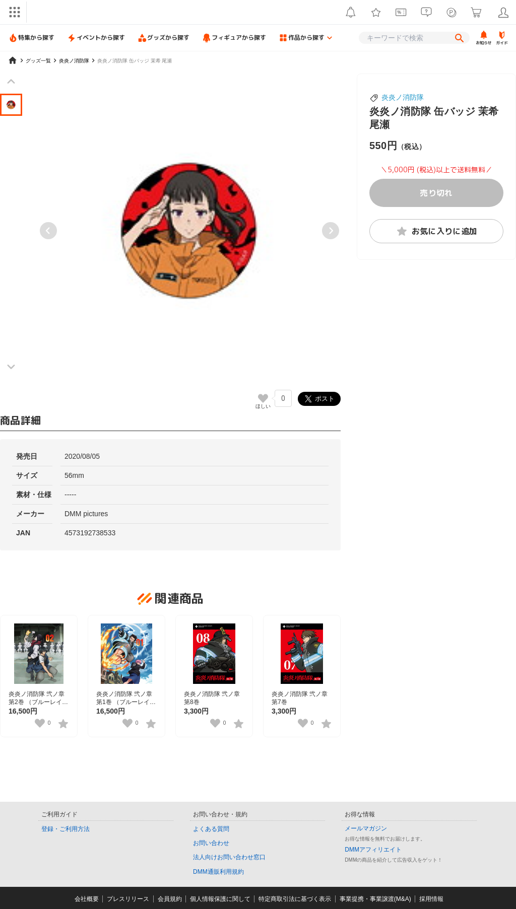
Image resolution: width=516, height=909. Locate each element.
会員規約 (170, 898)
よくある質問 (211, 828)
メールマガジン (366, 828)
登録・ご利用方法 (65, 828)
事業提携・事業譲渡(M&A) (375, 898)
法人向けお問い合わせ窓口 (229, 857)
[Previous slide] (48, 231)
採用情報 (431, 898)
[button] (11, 105)
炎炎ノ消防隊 (402, 97)
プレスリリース (128, 898)
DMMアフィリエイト (373, 849)
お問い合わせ (211, 843)
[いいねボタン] (263, 398)
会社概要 (87, 898)
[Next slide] (330, 231)
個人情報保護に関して (220, 898)
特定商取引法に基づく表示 (295, 898)
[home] (13, 60)
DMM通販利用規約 (218, 871)
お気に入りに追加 (437, 231)
